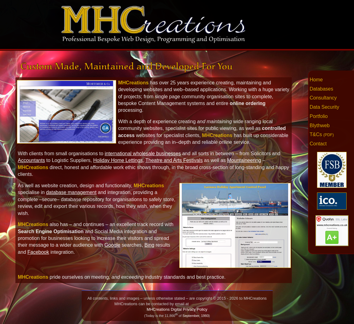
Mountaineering (244, 160)
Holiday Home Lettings (118, 160)
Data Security (324, 107)
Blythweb (320, 125)
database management (71, 192)
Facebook (38, 252)
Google (112, 245)
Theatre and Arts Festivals (174, 160)
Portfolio (319, 116)
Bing (149, 245)
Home (316, 79)
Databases (321, 88)
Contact (318, 143)
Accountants (31, 160)
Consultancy (323, 97)
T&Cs (322, 134)
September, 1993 (195, 316)
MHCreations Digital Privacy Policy (177, 309)
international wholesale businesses (143, 153)
